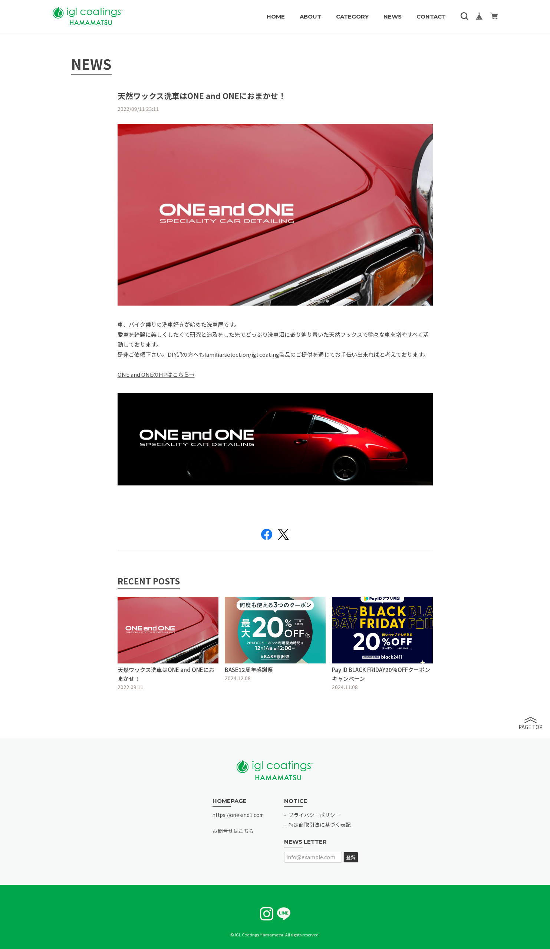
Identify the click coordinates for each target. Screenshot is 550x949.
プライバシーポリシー (314, 814)
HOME (276, 16)
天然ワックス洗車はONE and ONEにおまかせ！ (202, 95)
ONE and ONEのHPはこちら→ (156, 374)
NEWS (392, 16)
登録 (351, 857)
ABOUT (310, 16)
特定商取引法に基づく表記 (320, 824)
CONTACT (431, 16)
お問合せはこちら (233, 830)
